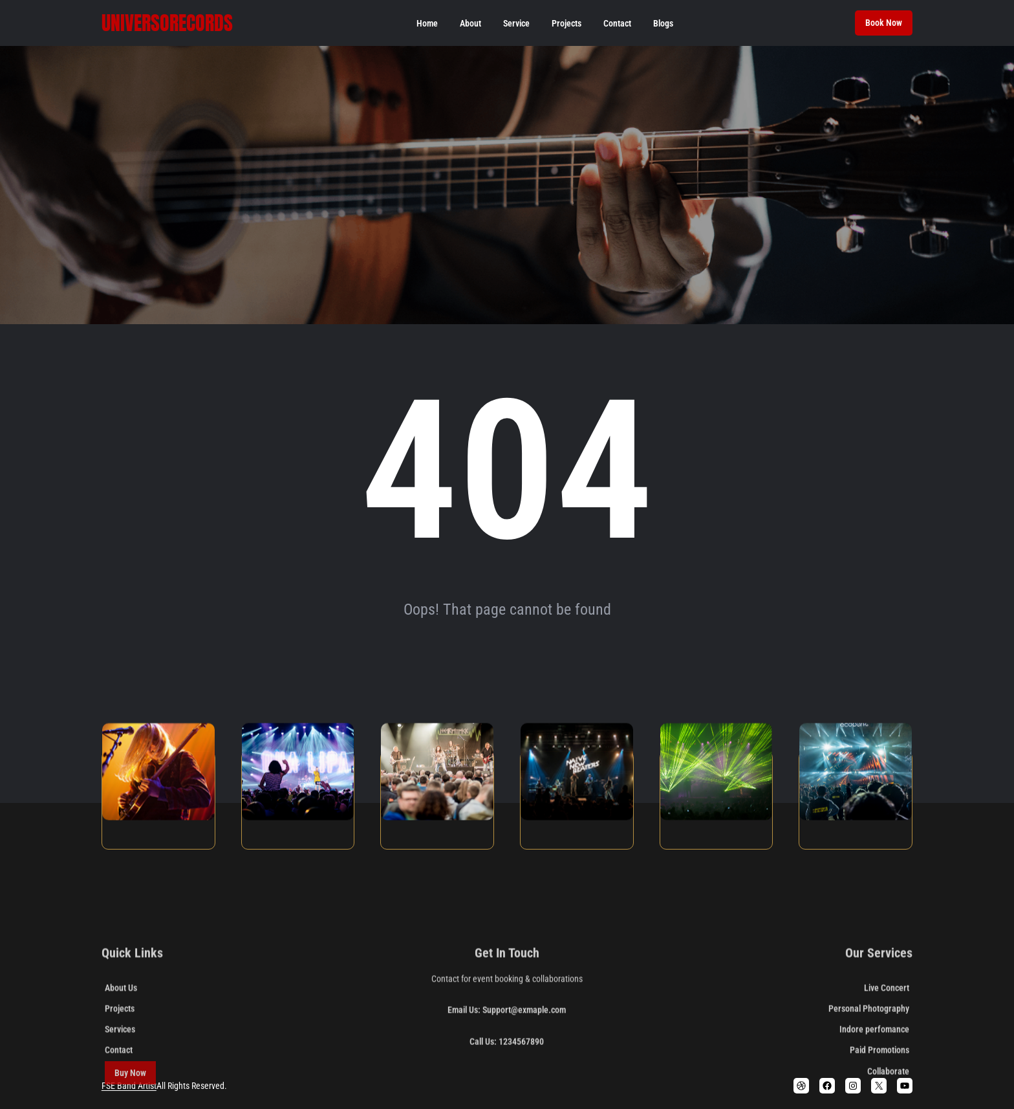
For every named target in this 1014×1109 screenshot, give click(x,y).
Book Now (883, 22)
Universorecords (167, 23)
